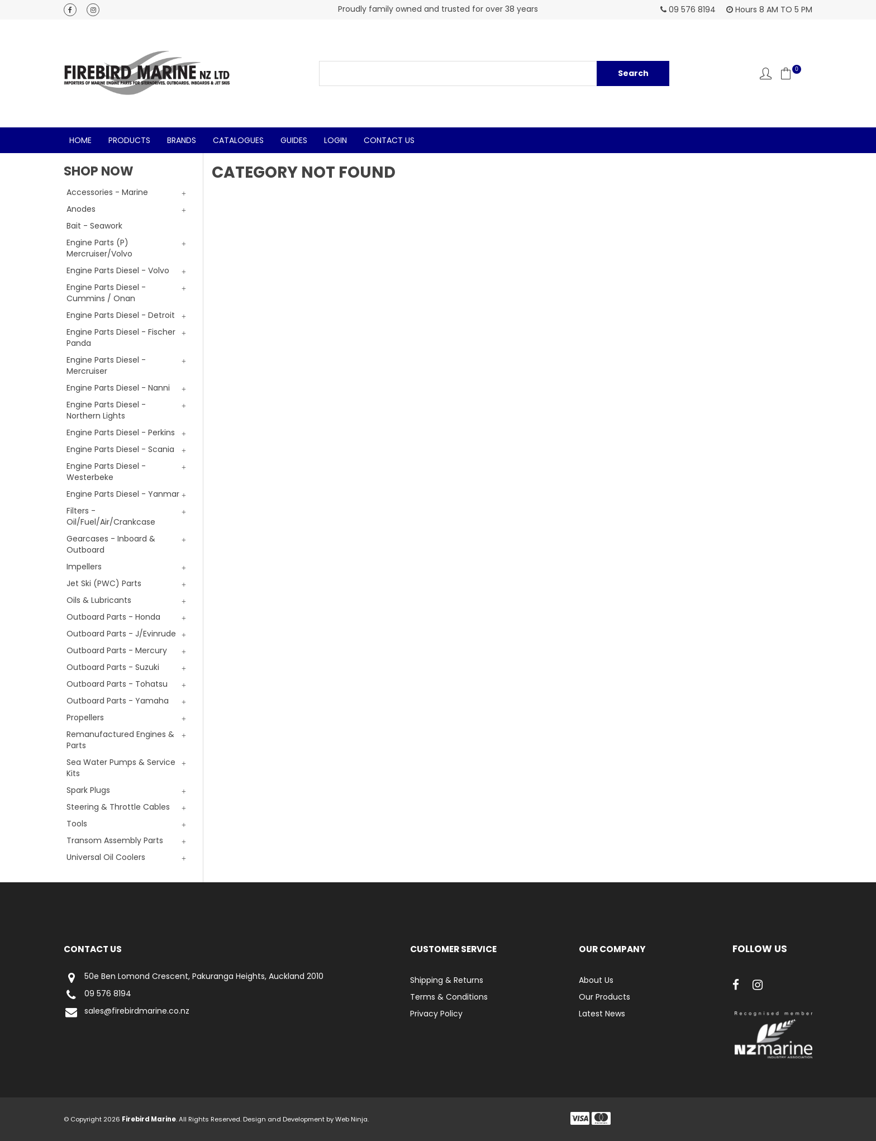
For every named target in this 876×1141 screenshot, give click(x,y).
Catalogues (238, 140)
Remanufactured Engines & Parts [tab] (120, 740)
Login (335, 140)
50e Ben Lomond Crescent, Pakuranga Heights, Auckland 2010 (193, 977)
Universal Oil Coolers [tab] (105, 857)
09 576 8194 (97, 995)
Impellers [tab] (84, 566)
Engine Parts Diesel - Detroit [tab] (120, 315)
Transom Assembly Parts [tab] (114, 840)
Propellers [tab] (85, 717)
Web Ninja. (352, 1119)
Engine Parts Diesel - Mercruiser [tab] (106, 365)
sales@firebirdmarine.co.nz (126, 1012)
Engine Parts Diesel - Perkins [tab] (120, 432)
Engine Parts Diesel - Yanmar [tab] (122, 494)
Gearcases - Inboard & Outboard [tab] (110, 544)
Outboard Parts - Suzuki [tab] (112, 667)
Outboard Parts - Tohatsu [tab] (117, 684)
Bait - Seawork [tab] (94, 225)
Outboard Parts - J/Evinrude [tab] (121, 633)
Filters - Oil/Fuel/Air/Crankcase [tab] (110, 516)
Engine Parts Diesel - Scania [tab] (120, 449)
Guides (293, 140)
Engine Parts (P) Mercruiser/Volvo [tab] (99, 248)
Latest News (602, 1013)
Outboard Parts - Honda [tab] (113, 616)
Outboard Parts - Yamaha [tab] (117, 700)
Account (766, 73)
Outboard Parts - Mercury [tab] (116, 650)
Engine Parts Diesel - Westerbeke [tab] (106, 471)
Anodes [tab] (81, 209)
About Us (596, 980)
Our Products (604, 996)
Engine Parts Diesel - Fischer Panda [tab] (120, 337)
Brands (181, 140)
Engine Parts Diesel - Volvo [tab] (117, 270)
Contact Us (389, 140)
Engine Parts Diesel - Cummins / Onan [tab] (106, 293)
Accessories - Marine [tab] (107, 192)
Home (80, 140)
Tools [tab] (76, 823)
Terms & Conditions (449, 996)
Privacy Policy (436, 1013)
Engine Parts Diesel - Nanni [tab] (118, 387)
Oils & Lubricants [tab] (98, 600)
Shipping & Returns (446, 980)
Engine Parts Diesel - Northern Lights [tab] (106, 410)
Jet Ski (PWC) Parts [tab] (103, 583)
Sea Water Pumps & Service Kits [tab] (120, 768)
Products (129, 140)
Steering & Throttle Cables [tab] (118, 806)
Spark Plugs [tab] (88, 790)
